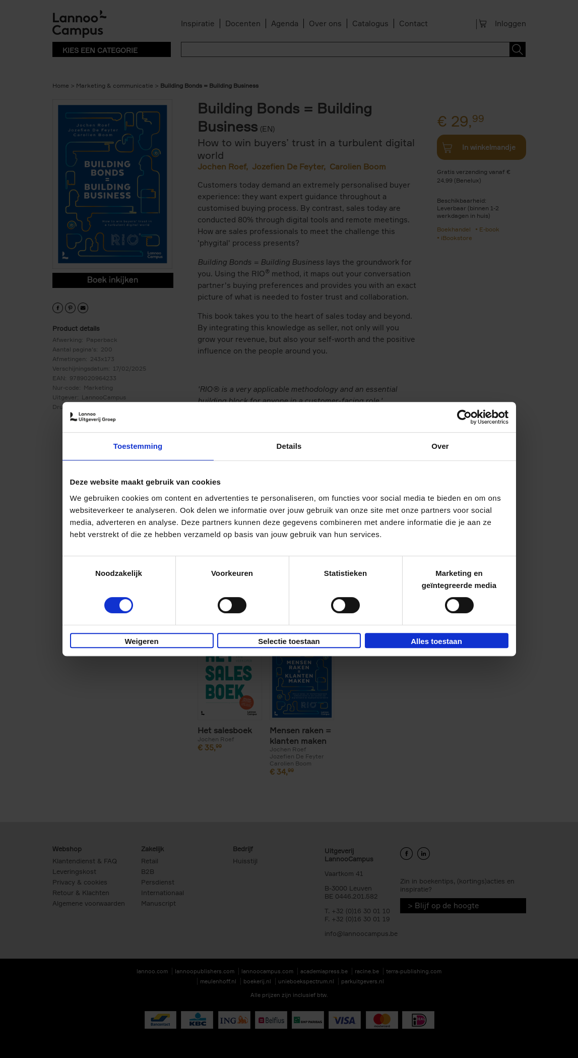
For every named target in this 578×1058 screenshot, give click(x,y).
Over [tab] (440, 446)
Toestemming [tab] (138, 446)
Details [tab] (289, 446)
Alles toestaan (436, 641)
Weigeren (141, 641)
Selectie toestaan (289, 641)
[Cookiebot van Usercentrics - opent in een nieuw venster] (464, 417)
